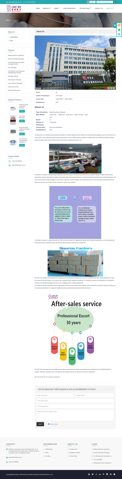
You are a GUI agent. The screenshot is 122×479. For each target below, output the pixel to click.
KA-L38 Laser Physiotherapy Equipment (23, 140)
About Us (110, 8)
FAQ (11, 40)
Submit (40, 424)
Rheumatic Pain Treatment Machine (23, 106)
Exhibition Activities (74, 452)
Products (47, 8)
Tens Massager (12, 67)
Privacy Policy (73, 456)
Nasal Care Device (13, 87)
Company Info (73, 449)
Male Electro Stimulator (14, 79)
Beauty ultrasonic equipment (16, 55)
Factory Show (85, 8)
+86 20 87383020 (30, 2)
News (57, 8)
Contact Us (99, 8)
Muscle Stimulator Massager (16, 59)
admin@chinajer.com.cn (15, 2)
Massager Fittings (13, 76)
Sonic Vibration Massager (15, 83)
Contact (10, 444)
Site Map (47, 456)
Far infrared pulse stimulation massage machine (107, 456)
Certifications (14, 37)
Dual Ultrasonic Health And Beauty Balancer (24, 129)
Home (38, 8)
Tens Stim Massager (22, 116)
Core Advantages (69, 8)
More (22, 111)
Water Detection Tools (14, 90)
